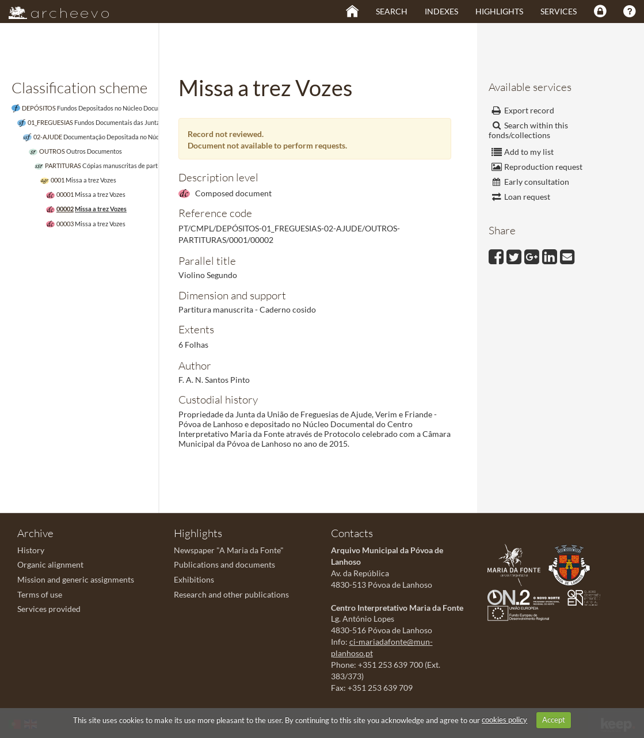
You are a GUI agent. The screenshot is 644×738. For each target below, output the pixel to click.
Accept (553, 719)
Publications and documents (224, 564)
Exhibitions (194, 579)
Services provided (49, 609)
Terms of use (39, 594)
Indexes (441, 11)
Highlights (499, 11)
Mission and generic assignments (75, 579)
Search (391, 11)
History (30, 550)
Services (558, 11)
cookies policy (504, 719)
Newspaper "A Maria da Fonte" (229, 550)
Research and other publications (231, 594)
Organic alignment (50, 564)
